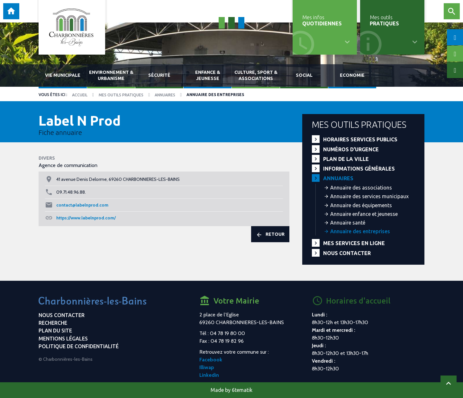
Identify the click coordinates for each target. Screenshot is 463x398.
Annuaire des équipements (361, 205)
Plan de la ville (346, 159)
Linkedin (209, 375)
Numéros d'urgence (351, 149)
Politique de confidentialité (79, 346)
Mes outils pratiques (121, 95)
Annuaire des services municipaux (369, 196)
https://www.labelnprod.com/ (86, 218)
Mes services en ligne (354, 243)
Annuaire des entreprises (360, 231)
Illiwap (206, 367)
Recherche (53, 323)
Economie (352, 75)
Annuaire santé (347, 223)
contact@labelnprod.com (82, 205)
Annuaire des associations (361, 187)
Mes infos (322, 20)
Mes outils (384, 20)
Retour (270, 234)
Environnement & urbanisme (111, 75)
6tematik (242, 390)
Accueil (79, 95)
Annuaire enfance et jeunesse (364, 214)
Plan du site (55, 330)
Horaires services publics (360, 139)
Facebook (210, 360)
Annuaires (165, 95)
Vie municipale (62, 75)
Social (304, 75)
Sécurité (159, 75)
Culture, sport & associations (255, 75)
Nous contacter (347, 253)
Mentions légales (63, 338)
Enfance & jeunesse (207, 75)
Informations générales (359, 169)
